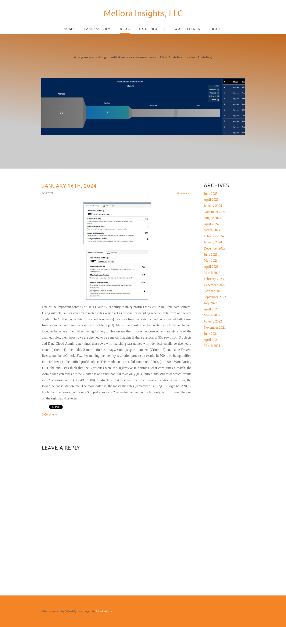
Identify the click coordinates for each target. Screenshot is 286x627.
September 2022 (215, 297)
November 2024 (215, 212)
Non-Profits (152, 29)
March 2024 (212, 230)
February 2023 (214, 279)
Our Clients (188, 29)
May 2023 (211, 260)
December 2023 (214, 248)
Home (69, 29)
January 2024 (213, 242)
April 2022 (211, 309)
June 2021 (211, 333)
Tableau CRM (97, 29)
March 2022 (212, 315)
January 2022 (213, 321)
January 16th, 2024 (69, 185)
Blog (125, 29)
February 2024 (214, 236)
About (216, 29)
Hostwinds (104, 611)
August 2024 (212, 218)
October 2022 (213, 291)
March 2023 (212, 272)
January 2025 (213, 205)
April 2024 (211, 224)
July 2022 (210, 303)
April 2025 (211, 199)
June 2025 (211, 193)
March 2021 (212, 345)
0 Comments (184, 193)
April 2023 (211, 266)
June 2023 (211, 254)
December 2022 (214, 285)
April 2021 (211, 340)
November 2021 (215, 327)
